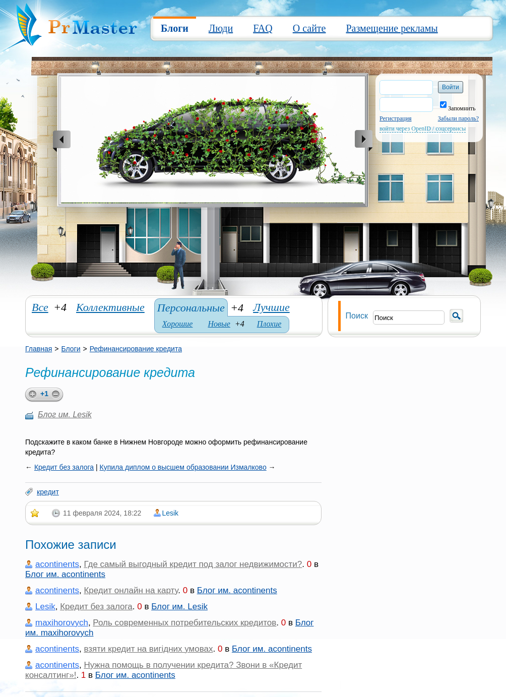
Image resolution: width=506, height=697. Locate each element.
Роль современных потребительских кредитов (184, 622)
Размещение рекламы (391, 28)
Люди (221, 28)
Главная (38, 349)
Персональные (191, 307)
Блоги (174, 28)
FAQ (263, 28)
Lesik (170, 513)
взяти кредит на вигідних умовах (148, 649)
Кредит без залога (64, 467)
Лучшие (271, 307)
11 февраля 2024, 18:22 (102, 513)
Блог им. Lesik (65, 414)
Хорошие (177, 324)
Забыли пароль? (458, 118)
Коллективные (110, 307)
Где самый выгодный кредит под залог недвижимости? (193, 564)
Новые (219, 324)
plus (31, 395)
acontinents (57, 564)
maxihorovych (61, 622)
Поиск (357, 315)
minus (57, 395)
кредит (48, 492)
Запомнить (458, 108)
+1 (44, 394)
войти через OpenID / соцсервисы (423, 128)
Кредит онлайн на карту (131, 590)
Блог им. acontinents (65, 574)
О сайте (309, 28)
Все (40, 307)
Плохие (269, 324)
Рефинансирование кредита (136, 349)
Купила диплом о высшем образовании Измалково (183, 467)
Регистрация (396, 118)
